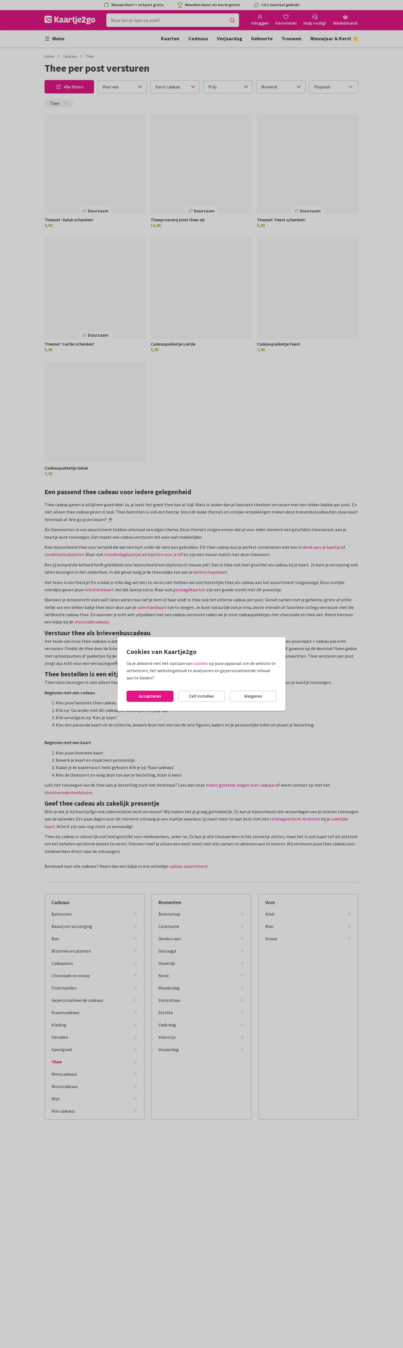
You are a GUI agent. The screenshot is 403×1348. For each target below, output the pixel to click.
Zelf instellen (201, 696)
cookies (200, 663)
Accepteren (150, 696)
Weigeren (253, 696)
